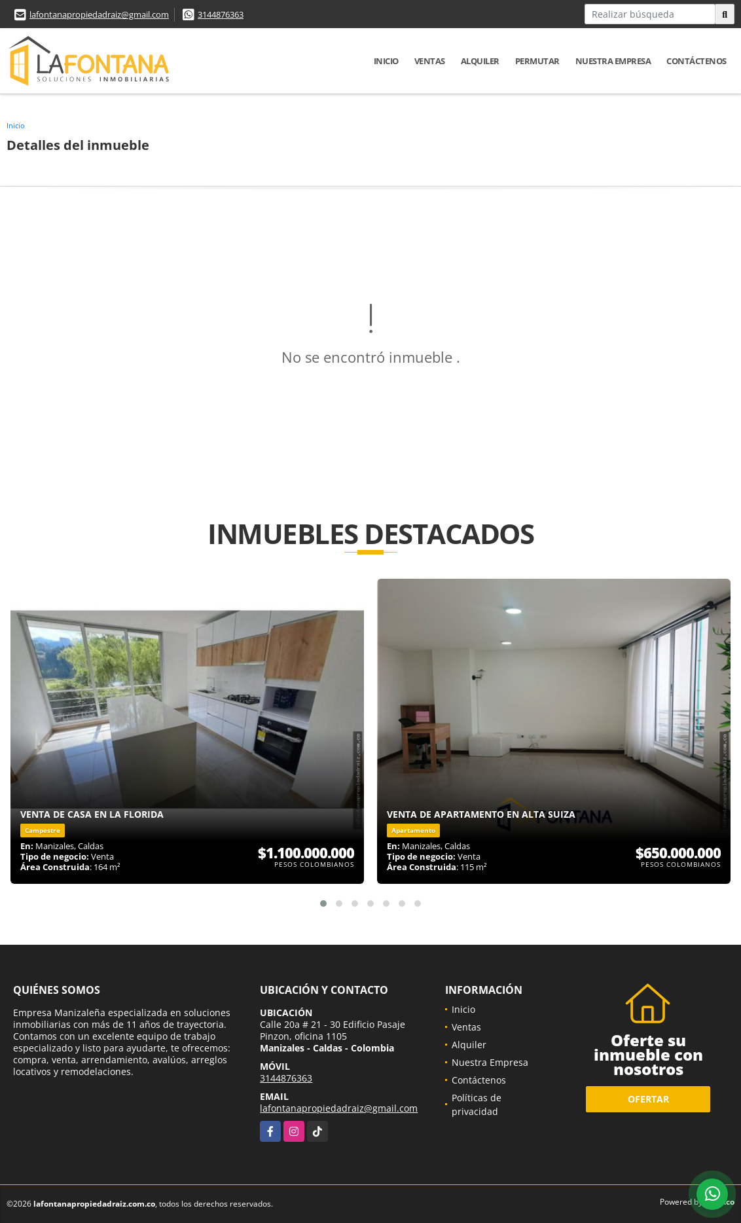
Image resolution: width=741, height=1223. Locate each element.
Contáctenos (696, 61)
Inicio (386, 61)
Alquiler (480, 61)
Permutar (537, 61)
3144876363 (221, 14)
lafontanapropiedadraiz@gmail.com (99, 14)
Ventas (429, 61)
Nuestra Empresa (613, 61)
